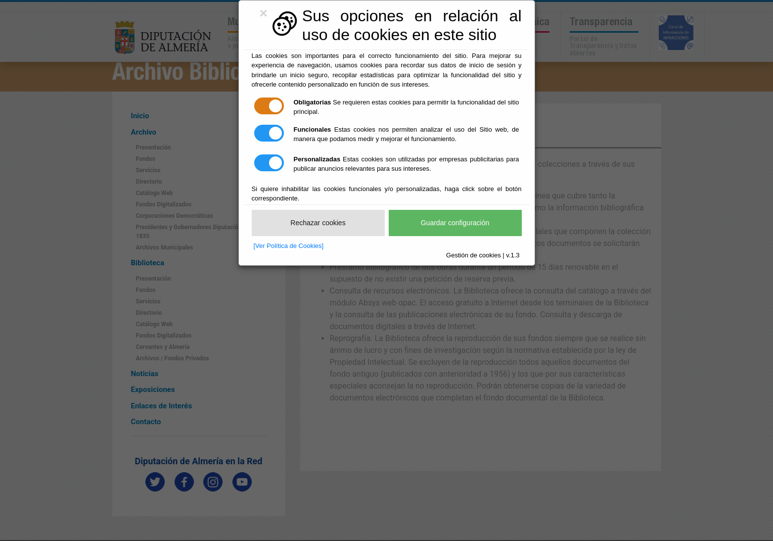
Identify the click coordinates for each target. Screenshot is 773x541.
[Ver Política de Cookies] (289, 245)
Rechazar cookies (317, 223)
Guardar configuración (455, 223)
